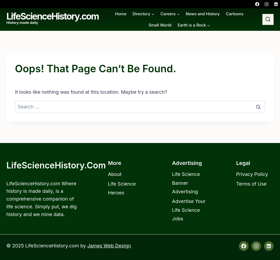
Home (120, 13)
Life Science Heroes (122, 188)
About (114, 174)
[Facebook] (257, 4)
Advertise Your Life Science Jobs (189, 209)
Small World (160, 25)
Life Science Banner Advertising (186, 182)
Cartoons (234, 13)
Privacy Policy (252, 174)
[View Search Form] (268, 19)
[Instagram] (266, 4)
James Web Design (109, 245)
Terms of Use (251, 184)
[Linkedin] (276, 4)
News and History (203, 13)
